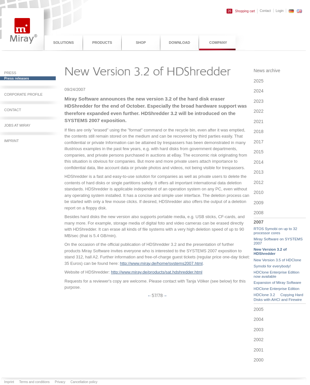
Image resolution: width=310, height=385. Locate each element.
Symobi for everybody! (272, 266)
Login (280, 11)
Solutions (63, 42)
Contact (265, 11)
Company (218, 42)
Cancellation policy (84, 382)
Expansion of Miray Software (277, 282)
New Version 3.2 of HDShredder (270, 251)
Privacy (60, 382)
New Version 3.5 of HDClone (277, 260)
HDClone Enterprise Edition (276, 288)
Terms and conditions (34, 382)
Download (179, 42)
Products (102, 42)
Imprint (9, 382)
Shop (141, 42)
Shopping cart (241, 11)
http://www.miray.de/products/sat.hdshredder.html (156, 272)
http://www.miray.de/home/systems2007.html (161, 263)
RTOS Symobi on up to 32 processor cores (275, 230)
